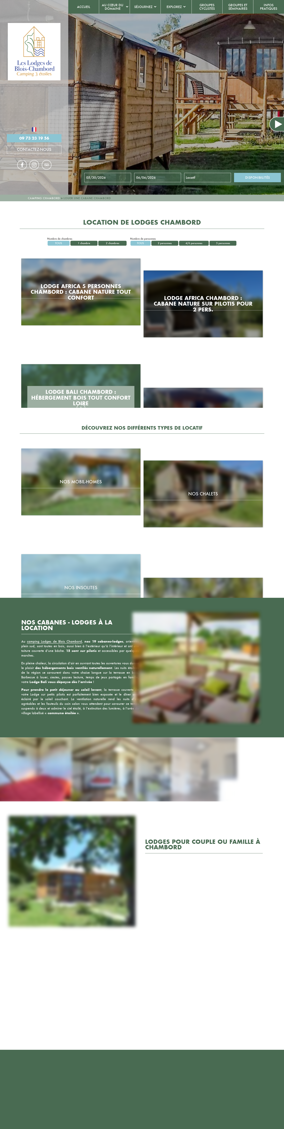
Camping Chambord (44, 198)
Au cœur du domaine (112, 7)
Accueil (83, 7)
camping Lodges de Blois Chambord (54, 641)
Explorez (174, 7)
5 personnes (223, 243)
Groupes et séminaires (237, 7)
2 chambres (112, 243)
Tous (58, 243)
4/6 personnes (193, 243)
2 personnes (165, 243)
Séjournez (143, 7)
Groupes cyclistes (207, 7)
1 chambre (84, 243)
